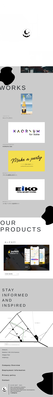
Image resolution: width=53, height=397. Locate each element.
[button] (7, 258)
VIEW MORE (9, 274)
